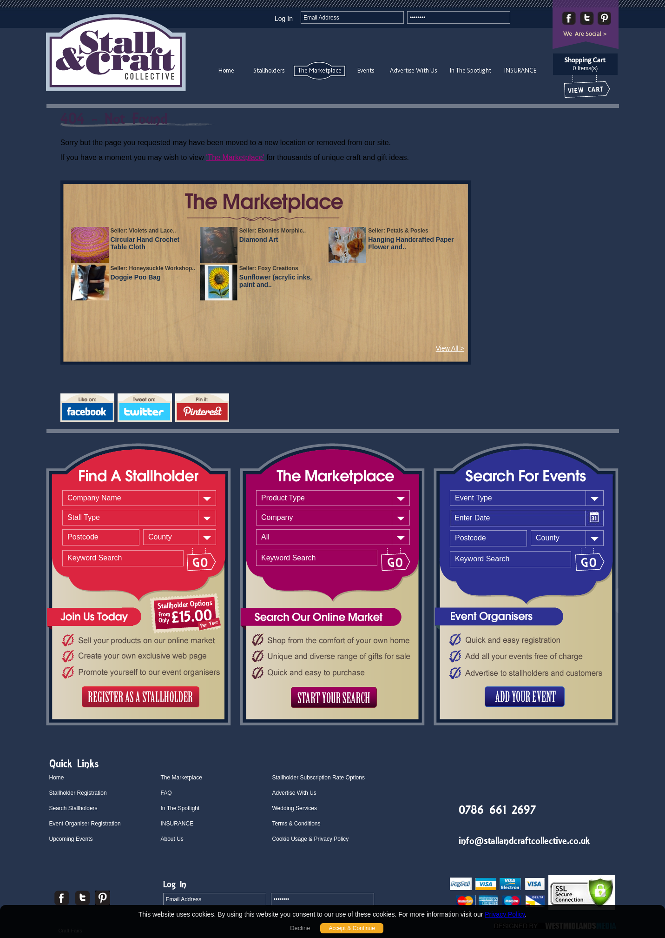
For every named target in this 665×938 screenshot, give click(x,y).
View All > (450, 348)
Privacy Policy (505, 914)
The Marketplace (320, 70)
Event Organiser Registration (85, 823)
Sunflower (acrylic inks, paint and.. (275, 280)
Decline (300, 928)
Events (365, 70)
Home (226, 70)
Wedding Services (294, 808)
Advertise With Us (413, 70)
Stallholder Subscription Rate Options (318, 777)
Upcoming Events (71, 839)
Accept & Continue (352, 928)
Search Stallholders (73, 808)
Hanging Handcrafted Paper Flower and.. (411, 243)
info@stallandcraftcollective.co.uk (524, 840)
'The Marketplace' (235, 157)
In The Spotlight (470, 70)
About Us (172, 839)
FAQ (166, 793)
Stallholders (268, 70)
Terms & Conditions (296, 823)
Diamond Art (258, 239)
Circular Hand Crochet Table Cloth (145, 243)
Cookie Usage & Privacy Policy (310, 839)
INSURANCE (520, 70)
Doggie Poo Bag (136, 277)
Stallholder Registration (78, 793)
